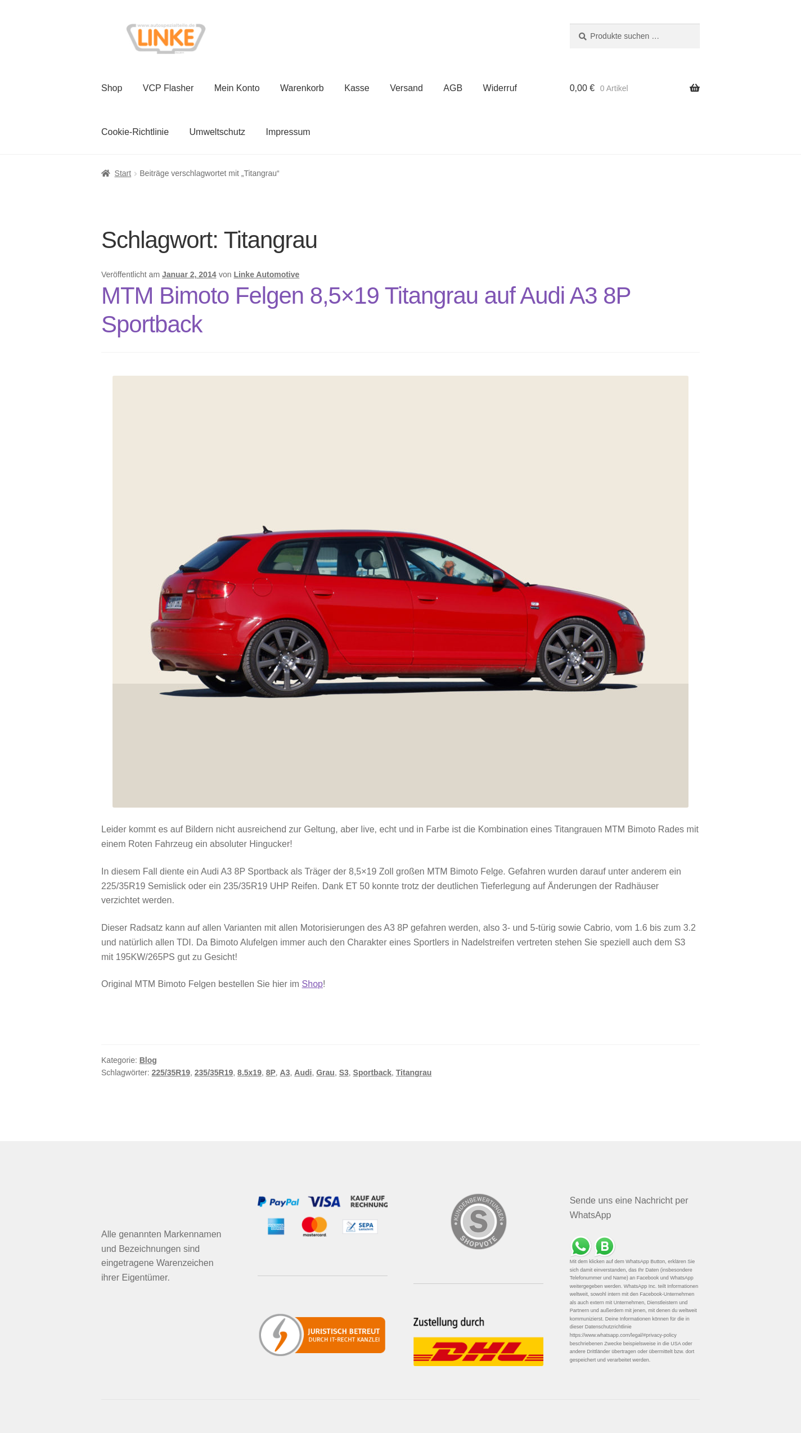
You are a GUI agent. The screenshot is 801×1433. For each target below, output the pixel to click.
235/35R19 (214, 1072)
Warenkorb (302, 88)
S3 (344, 1072)
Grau (325, 1072)
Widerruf (500, 88)
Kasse (356, 88)
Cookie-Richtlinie (135, 132)
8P (271, 1072)
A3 (285, 1072)
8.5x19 (249, 1072)
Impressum (288, 132)
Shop (111, 88)
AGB (452, 88)
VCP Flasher (168, 88)
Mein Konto (237, 88)
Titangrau (414, 1072)
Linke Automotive (266, 274)
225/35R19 (171, 1072)
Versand (406, 88)
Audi (303, 1072)
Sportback (372, 1072)
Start (123, 173)
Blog (148, 1060)
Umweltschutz (218, 132)
